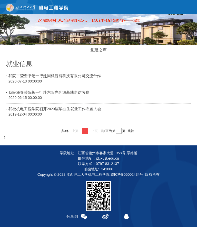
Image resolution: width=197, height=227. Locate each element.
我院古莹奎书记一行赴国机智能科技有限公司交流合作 (54, 76)
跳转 (131, 131)
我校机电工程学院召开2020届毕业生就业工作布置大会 (54, 109)
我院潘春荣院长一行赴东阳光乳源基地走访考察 (48, 92)
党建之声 (98, 50)
